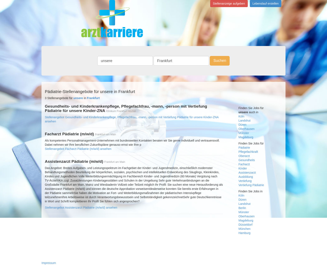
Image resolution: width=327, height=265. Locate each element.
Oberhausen (247, 129)
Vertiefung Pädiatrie (251, 185)
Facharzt (244, 164)
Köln (241, 116)
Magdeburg (246, 137)
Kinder (243, 168)
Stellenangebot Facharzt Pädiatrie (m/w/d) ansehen (78, 149)
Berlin (242, 208)
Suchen (219, 60)
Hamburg (245, 233)
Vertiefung (245, 181)
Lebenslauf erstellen (266, 3)
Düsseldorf (246, 224)
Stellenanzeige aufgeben (229, 3)
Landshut (245, 120)
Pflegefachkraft (248, 151)
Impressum (49, 263)
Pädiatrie (244, 147)
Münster (244, 133)
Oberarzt (244, 156)
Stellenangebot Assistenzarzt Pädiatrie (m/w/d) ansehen (81, 207)
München (245, 228)
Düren (243, 124)
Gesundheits (247, 160)
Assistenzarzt (247, 172)
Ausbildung (246, 176)
